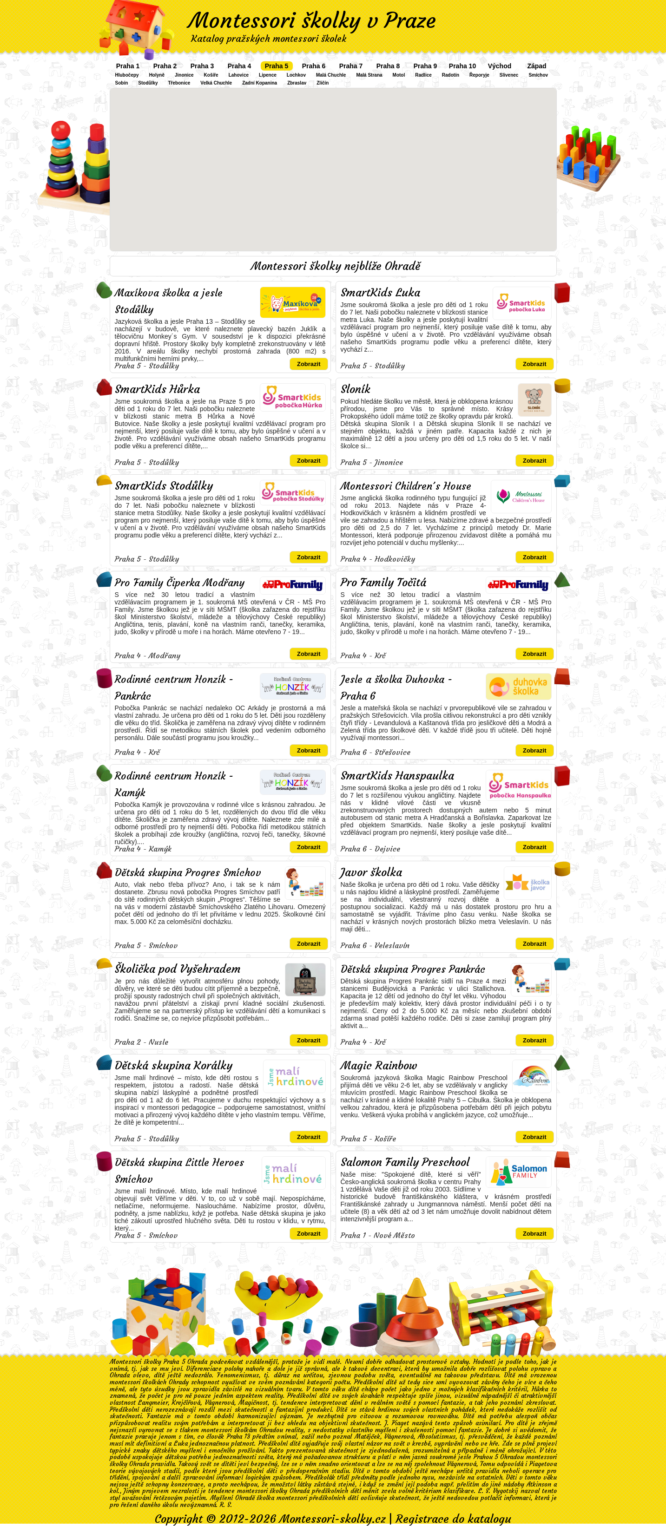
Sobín (121, 82)
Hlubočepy (127, 75)
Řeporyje (479, 75)
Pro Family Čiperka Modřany (179, 582)
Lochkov (296, 75)
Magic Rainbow (379, 1066)
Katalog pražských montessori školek (268, 38)
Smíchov (538, 75)
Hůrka (540, 1389)
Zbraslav (296, 82)
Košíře (211, 75)
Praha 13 (238, 1437)
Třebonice (179, 82)
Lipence (268, 75)
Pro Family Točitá (383, 582)
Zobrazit (309, 363)
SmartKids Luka (380, 293)
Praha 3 (202, 66)
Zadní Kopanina (259, 82)
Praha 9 (425, 66)
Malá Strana (369, 75)
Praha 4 (239, 66)
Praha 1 (128, 66)
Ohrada (120, 1375)
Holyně (157, 75)
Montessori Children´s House (406, 486)
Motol (399, 75)
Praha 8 (388, 66)
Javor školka (371, 872)
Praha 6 (314, 66)
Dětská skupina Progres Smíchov (188, 872)
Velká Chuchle (216, 82)
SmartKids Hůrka (157, 389)
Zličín (323, 82)
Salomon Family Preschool (405, 1162)
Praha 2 (165, 66)
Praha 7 (351, 66)
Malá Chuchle (331, 75)
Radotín (450, 75)
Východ (500, 66)
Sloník (355, 389)
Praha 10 (462, 66)
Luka (181, 1443)
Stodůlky (148, 82)
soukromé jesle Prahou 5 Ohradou (476, 1457)
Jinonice (184, 75)
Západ (536, 66)
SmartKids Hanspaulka (397, 776)
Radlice (423, 75)
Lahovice (239, 75)
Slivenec (509, 75)
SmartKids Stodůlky (164, 486)
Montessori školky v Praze (312, 20)
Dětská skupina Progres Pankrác (413, 969)
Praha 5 (277, 66)
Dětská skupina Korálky (173, 1066)
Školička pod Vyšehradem (178, 969)
